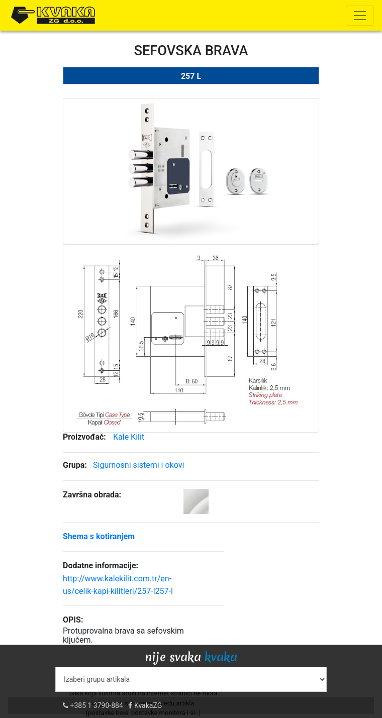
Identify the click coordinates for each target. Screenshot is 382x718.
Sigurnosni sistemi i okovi (138, 465)
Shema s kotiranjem (99, 536)
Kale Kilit (128, 437)
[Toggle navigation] (360, 16)
